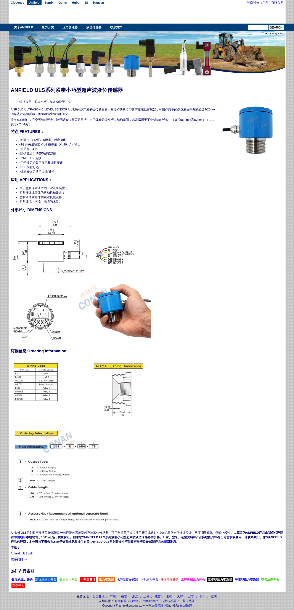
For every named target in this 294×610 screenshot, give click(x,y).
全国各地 (98, 596)
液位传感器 (93, 27)
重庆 (214, 596)
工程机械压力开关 (193, 579)
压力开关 (48, 27)
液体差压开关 (170, 579)
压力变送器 (70, 27)
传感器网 (161, 605)
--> (19, 559)
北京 (169, 596)
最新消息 (170, 541)
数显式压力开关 (22, 579)
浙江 (135, 596)
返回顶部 (186, 605)
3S (86, 2)
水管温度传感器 (127, 579)
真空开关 (18, 585)
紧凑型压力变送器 (220, 579)
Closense (17, 2)
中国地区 (20, 537)
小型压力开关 (149, 579)
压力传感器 (168, 601)
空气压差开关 (270, 579)
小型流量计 (87, 579)
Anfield (34, 2)
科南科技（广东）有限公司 (265, 2)
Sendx (48, 2)
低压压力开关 (68, 579)
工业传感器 (186, 601)
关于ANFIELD (23, 27)
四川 (202, 596)
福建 (124, 596)
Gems (62, 2)
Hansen (98, 2)
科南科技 (121, 601)
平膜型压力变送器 (247, 579)
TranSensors (149, 601)
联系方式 (116, 27)
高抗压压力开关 (45, 579)
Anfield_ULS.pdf (22, 553)
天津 (180, 596)
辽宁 (191, 596)
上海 (146, 596)
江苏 (158, 596)
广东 (113, 596)
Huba (75, 2)
